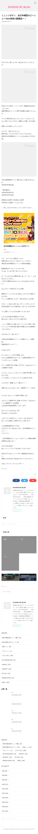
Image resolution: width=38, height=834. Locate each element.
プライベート (7, 653)
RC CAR (6, 675)
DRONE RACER (8, 680)
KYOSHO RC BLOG (19, 7)
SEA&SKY (6, 671)
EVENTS (6, 666)
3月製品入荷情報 (16, 712)
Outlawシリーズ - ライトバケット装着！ (23, 721)
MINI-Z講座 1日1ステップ (10, 644)
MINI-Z (5, 684)
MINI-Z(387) (4, 470)
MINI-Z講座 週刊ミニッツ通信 (11, 639)
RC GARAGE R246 (8, 662)
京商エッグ (6, 648)
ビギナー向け (7, 657)
